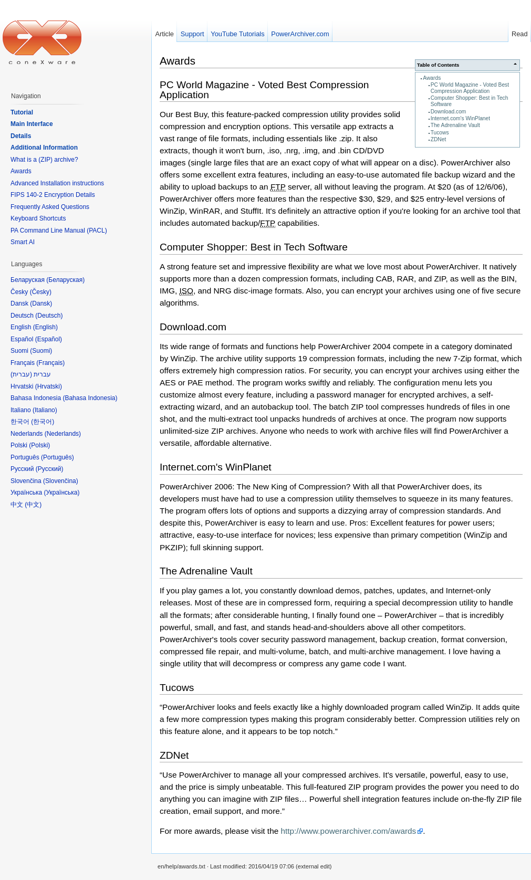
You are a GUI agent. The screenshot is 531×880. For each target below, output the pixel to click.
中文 (33, 504)
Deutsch (48, 315)
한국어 (42, 421)
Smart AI (23, 242)
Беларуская (65, 280)
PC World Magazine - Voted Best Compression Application (470, 88)
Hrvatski (48, 386)
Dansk (41, 303)
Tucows (440, 132)
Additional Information (44, 147)
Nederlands (63, 433)
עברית (21, 374)
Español (48, 339)
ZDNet (438, 139)
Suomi (41, 350)
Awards (432, 78)
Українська (61, 492)
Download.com (448, 111)
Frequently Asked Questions (50, 207)
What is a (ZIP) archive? (44, 159)
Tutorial (22, 112)
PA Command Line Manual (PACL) (59, 230)
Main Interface (32, 124)
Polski (39, 445)
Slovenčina (60, 481)
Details (21, 136)
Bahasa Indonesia (90, 398)
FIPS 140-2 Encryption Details (53, 194)
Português (57, 457)
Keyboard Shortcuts (38, 218)
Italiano (45, 410)
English (45, 327)
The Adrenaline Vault (455, 125)
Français (50, 362)
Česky (40, 292)
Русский (49, 469)
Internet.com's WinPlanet (460, 118)
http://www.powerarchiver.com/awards (348, 830)
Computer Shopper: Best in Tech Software (254, 247)
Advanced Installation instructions (57, 183)
